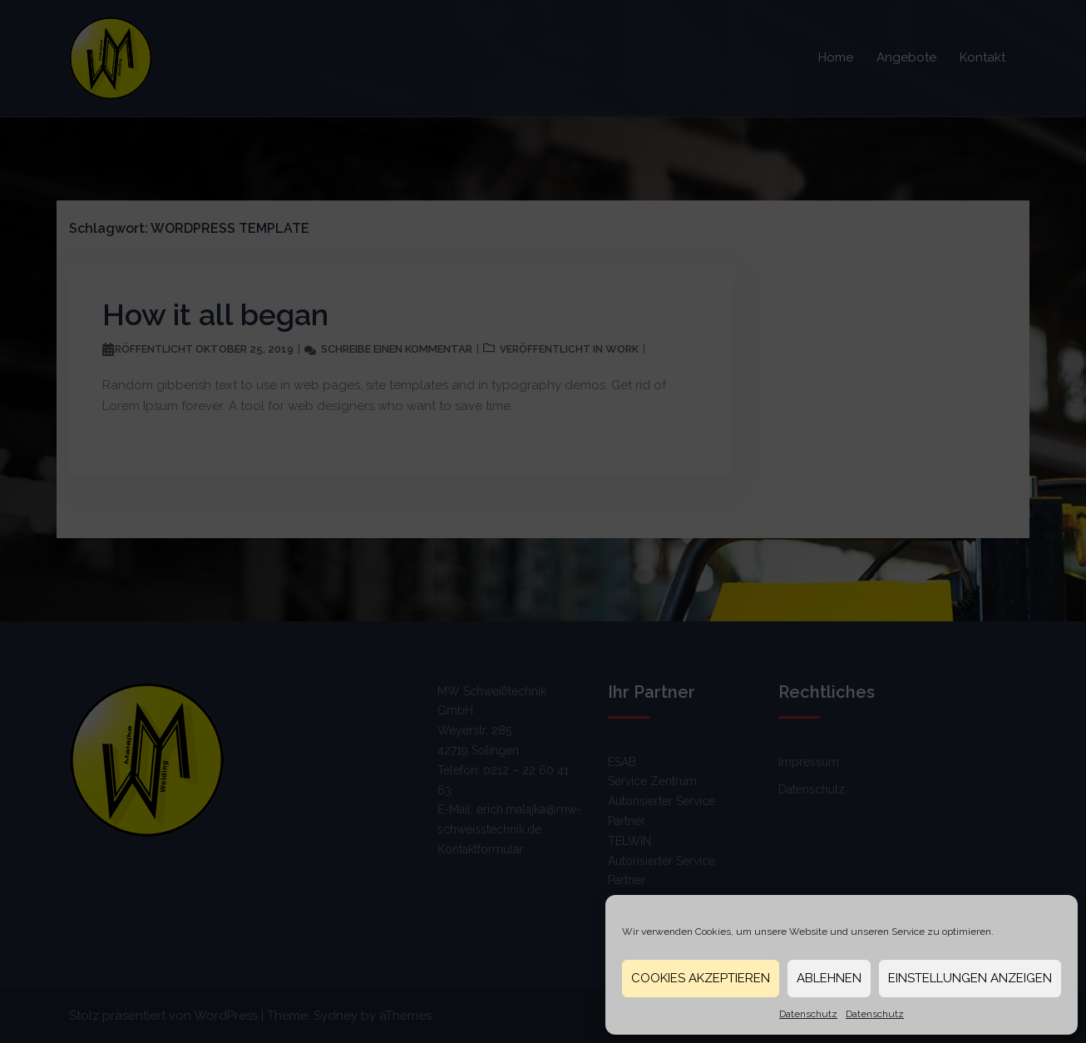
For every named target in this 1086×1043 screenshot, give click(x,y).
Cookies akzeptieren (700, 978)
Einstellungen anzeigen (970, 978)
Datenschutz (808, 1014)
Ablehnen (829, 978)
